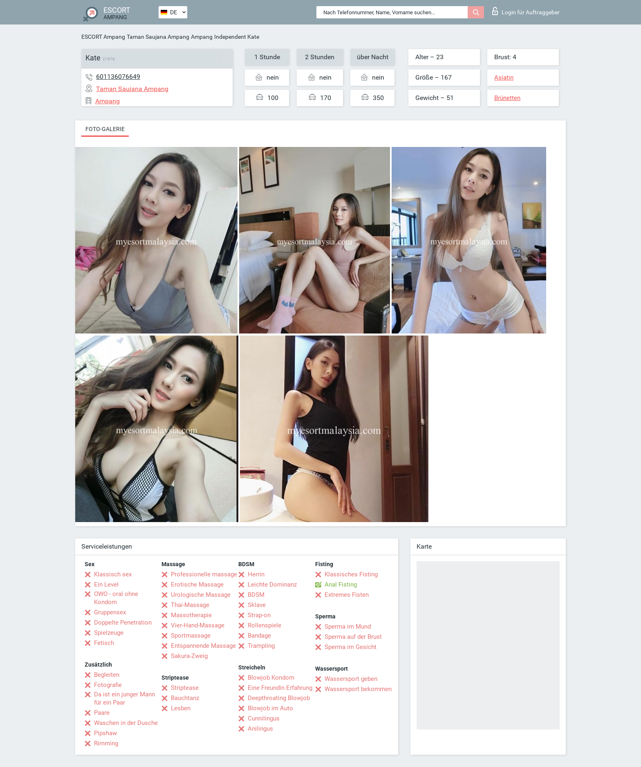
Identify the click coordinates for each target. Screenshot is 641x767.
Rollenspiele (264, 625)
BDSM (256, 594)
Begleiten (106, 674)
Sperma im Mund (348, 626)
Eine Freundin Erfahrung (280, 687)
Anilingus (260, 728)
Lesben (181, 708)
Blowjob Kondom (271, 677)
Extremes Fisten (347, 594)
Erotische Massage (197, 584)
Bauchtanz (185, 698)
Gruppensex (110, 612)
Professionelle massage (204, 574)
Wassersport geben (351, 679)
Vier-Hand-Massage (197, 625)
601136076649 (118, 76)
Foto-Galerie (105, 129)
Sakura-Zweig (189, 656)
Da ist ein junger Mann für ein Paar (124, 698)
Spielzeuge (108, 632)
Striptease (185, 687)
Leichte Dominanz (272, 584)
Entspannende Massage (203, 645)
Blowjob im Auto (270, 708)
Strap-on (259, 615)
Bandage (259, 635)
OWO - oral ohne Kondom (116, 598)
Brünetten (507, 98)
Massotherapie (191, 615)
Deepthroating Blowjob (279, 698)
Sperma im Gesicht (351, 647)
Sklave (257, 605)
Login (526, 11)
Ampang (202, 36)
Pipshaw (105, 733)
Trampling (261, 645)
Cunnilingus (264, 718)
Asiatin (503, 77)
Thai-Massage (190, 605)
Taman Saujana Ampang (158, 36)
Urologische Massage (201, 594)
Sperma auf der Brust (353, 636)
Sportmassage (191, 635)
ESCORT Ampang (103, 36)
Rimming (106, 743)
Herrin (256, 574)
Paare (102, 712)
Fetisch (104, 643)
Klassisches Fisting (351, 574)
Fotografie (108, 685)
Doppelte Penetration (123, 622)
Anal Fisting (341, 584)
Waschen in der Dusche (126, 723)
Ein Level (106, 584)
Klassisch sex (113, 574)
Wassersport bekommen (358, 689)
